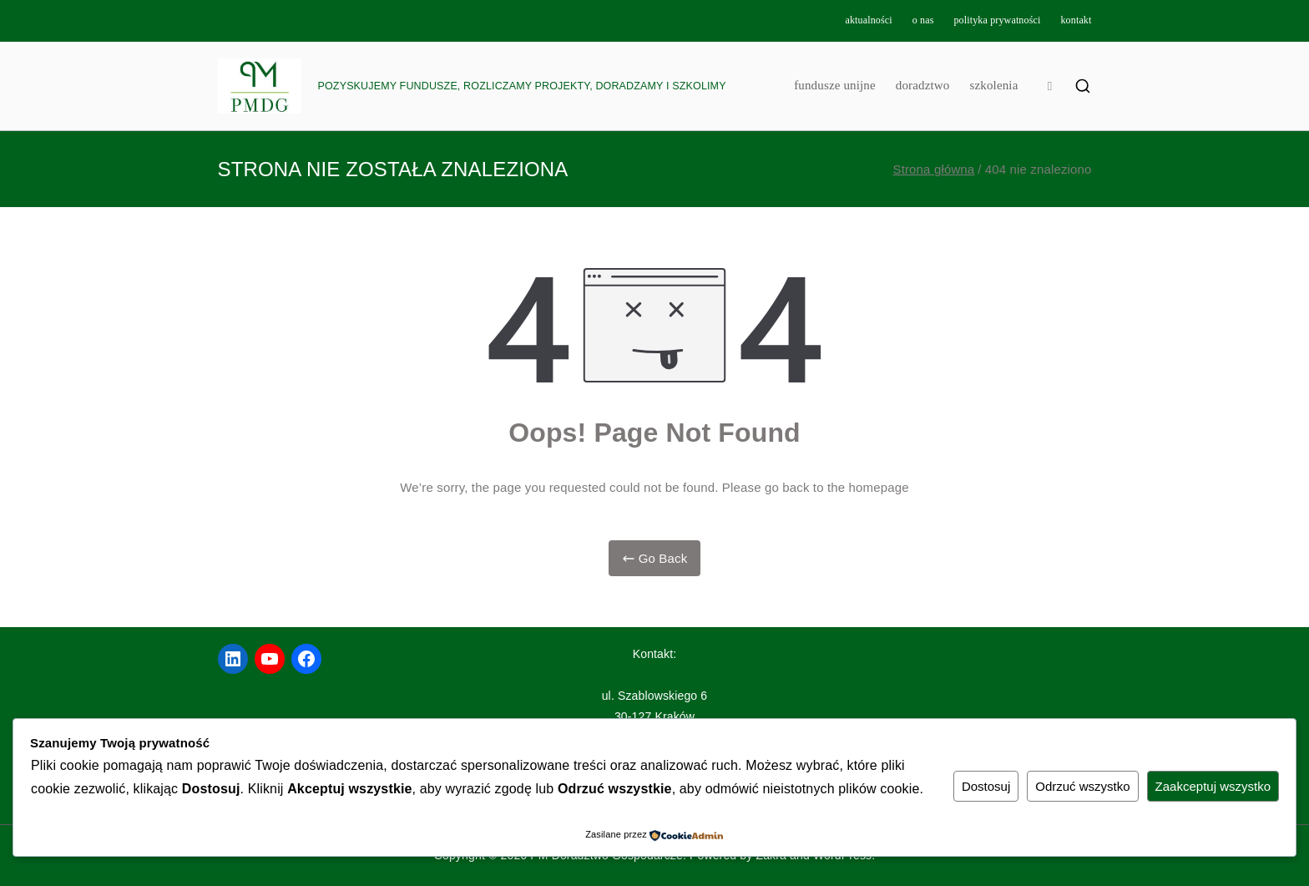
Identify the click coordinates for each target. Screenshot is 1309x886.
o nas (923, 20)
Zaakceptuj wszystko (1213, 786)
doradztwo (923, 85)
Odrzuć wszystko (1082, 786)
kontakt (1075, 20)
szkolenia (993, 85)
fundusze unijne (835, 85)
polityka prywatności (996, 20)
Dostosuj (986, 786)
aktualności (868, 20)
